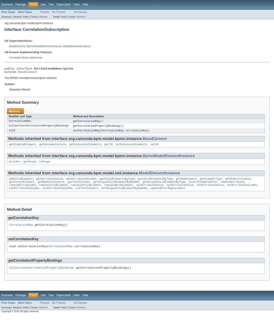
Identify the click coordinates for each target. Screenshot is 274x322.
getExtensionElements (85, 147)
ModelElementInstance (77, 46)
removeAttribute (232, 185)
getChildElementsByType (117, 182)
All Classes (80, 12)
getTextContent (79, 185)
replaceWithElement (118, 189)
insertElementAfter (203, 185)
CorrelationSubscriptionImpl (25, 57)
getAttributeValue (49, 182)
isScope (44, 164)
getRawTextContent (51, 185)
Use (43, 4)
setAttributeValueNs (242, 189)
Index (76, 4)
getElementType (211, 182)
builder (14, 164)
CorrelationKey (20, 122)
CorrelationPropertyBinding (47, 127)
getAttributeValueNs (81, 182)
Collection (17, 127)
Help (85, 4)
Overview (7, 4)
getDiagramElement (22, 147)
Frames (44, 12)
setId (155, 147)
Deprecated (64, 4)
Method (43, 16)
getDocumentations (52, 147)
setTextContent (87, 193)
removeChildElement (53, 189)
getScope (29, 164)
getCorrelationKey (86, 122)
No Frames (59, 12)
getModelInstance (238, 182)
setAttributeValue (149, 189)
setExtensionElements (131, 147)
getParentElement (21, 185)
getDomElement (186, 182)
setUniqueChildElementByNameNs (124, 193)
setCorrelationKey (86, 132)
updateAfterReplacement (168, 193)
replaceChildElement (86, 189)
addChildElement (21, 182)
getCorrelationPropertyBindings (97, 127)
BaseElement (17, 46)
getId (108, 147)
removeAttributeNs (22, 189)
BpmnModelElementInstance (44, 46)
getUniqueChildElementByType (163, 185)
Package (20, 4)
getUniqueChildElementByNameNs (116, 185)
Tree (51, 4)
